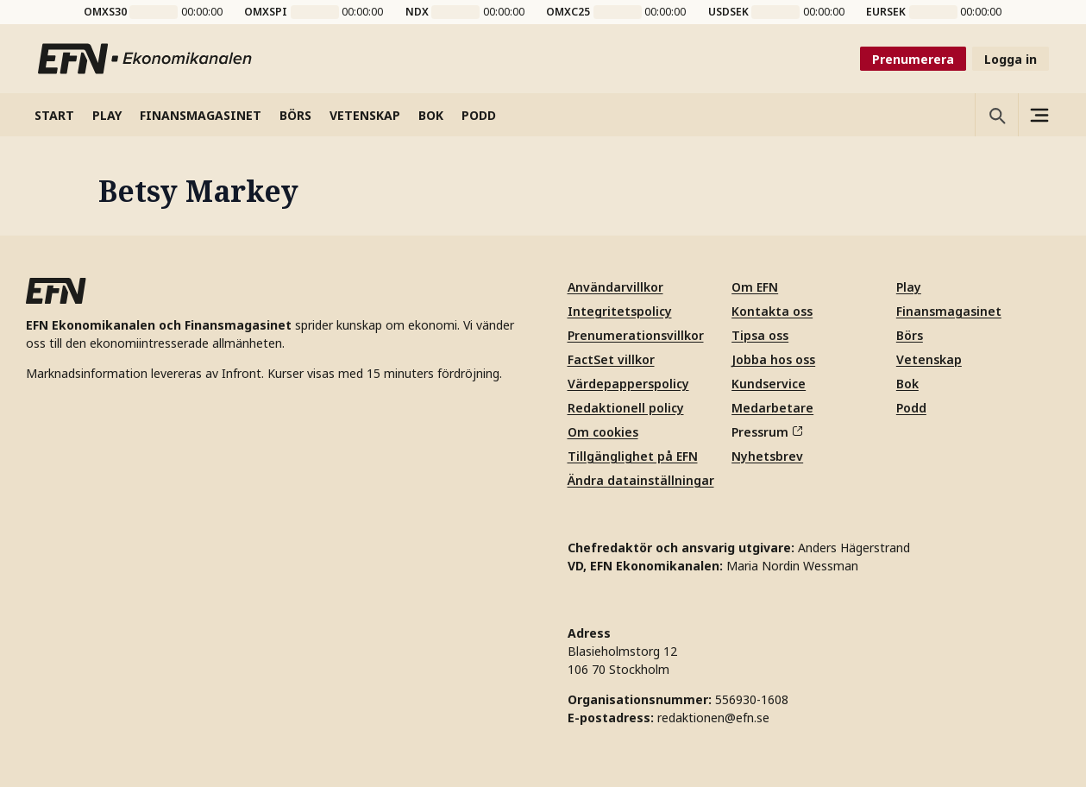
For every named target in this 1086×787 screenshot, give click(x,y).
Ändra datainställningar (641, 480)
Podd (911, 408)
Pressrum (766, 432)
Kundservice (768, 383)
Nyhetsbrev (767, 456)
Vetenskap (929, 359)
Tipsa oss (759, 335)
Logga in (1010, 59)
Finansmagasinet (948, 311)
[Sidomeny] (1039, 114)
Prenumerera (913, 59)
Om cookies (603, 432)
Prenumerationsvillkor (636, 335)
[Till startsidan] (146, 58)
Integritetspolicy (620, 311)
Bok (907, 383)
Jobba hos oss (773, 359)
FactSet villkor (611, 359)
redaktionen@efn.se (713, 717)
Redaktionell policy (626, 408)
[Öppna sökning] (996, 114)
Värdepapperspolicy (628, 383)
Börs (909, 335)
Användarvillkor (615, 287)
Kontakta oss (772, 311)
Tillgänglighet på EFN (633, 456)
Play (908, 287)
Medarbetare (772, 408)
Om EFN (754, 287)
